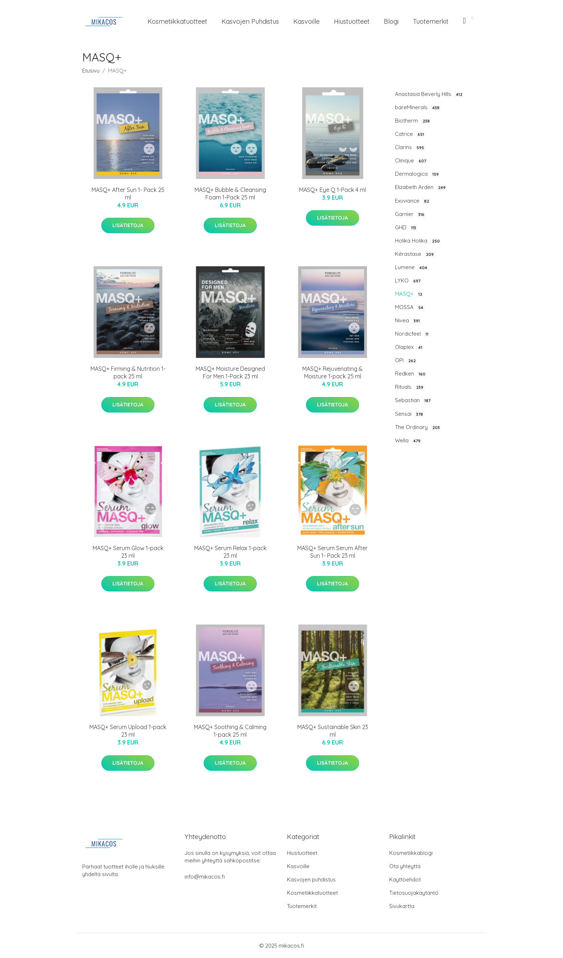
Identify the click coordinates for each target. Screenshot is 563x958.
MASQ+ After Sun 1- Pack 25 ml (128, 193)
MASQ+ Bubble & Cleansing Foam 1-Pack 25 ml (230, 193)
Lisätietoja (127, 225)
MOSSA (410, 307)
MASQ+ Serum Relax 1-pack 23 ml (230, 551)
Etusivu (90, 70)
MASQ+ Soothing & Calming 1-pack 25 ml (230, 730)
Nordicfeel (412, 333)
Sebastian (413, 400)
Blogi (391, 21)
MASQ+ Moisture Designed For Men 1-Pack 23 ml (230, 372)
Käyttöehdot (405, 879)
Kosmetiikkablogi (411, 852)
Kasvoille (306, 21)
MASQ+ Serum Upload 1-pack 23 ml (127, 730)
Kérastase (415, 254)
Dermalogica (417, 174)
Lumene (412, 267)
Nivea (408, 320)
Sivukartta (401, 906)
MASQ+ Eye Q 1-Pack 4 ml (332, 189)
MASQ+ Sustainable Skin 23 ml (332, 730)
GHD (406, 227)
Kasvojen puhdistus (250, 21)
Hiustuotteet (351, 21)
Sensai (409, 414)
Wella (408, 440)
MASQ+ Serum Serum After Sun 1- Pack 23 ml (332, 551)
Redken (411, 373)
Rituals (410, 387)
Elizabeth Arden (421, 187)
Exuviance (413, 200)
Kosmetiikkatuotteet (177, 21)
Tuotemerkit (430, 21)
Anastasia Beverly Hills (429, 94)
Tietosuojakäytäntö (413, 892)
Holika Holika (418, 240)
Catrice (410, 134)
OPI (406, 360)
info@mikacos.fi (205, 876)
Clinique (411, 160)
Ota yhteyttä (404, 866)
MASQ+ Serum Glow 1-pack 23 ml (128, 551)
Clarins (410, 147)
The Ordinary (418, 427)
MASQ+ (409, 294)
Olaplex (409, 347)
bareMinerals (418, 107)
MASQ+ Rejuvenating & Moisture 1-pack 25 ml (332, 372)
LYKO (408, 280)
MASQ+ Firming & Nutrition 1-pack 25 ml (128, 372)
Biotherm (413, 120)
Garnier (410, 214)
